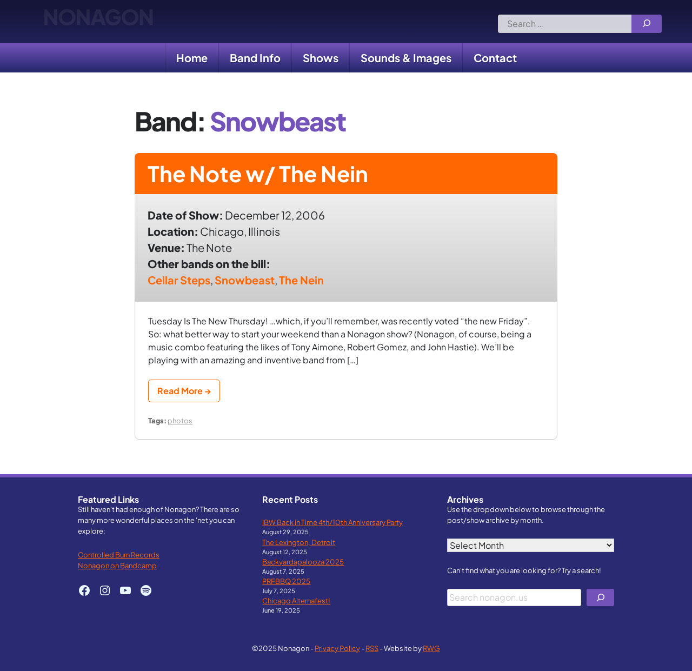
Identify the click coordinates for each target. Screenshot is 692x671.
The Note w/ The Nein (258, 173)
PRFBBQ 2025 (286, 581)
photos (180, 420)
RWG (431, 648)
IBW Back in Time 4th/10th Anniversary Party (332, 522)
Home (192, 57)
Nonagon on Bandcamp (117, 565)
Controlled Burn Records (118, 554)
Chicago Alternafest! (296, 600)
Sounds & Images (406, 57)
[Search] (646, 24)
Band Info (255, 57)
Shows (320, 57)
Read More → (184, 390)
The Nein (301, 280)
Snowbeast (245, 280)
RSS (371, 648)
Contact (495, 57)
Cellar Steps (179, 280)
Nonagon (98, 22)
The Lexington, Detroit (298, 542)
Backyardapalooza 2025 (303, 561)
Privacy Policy (337, 648)
